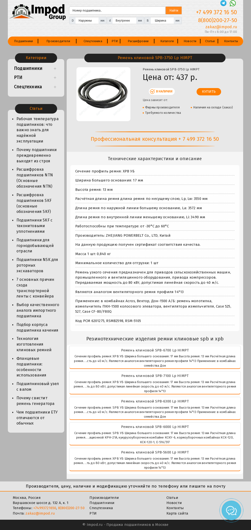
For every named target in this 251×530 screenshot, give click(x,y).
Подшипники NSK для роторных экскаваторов (37, 265)
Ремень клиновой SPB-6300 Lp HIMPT (155, 401)
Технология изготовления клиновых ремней (33, 344)
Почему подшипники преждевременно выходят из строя (36, 155)
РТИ (115, 41)
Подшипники (23, 41)
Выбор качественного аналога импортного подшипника (37, 310)
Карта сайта (177, 513)
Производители (58, 41)
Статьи (210, 41)
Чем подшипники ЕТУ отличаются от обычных (37, 418)
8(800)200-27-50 (71, 508)
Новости (190, 41)
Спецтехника (93, 41)
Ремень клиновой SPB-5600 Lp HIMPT (155, 452)
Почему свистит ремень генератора (35, 401)
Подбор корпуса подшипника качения (37, 327)
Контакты (231, 41)
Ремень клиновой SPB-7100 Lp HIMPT (155, 376)
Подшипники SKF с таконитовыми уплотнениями (34, 226)
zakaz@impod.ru (40, 513)
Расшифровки (138, 41)
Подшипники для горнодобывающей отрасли (35, 246)
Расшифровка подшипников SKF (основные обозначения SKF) (33, 203)
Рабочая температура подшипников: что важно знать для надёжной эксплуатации (37, 129)
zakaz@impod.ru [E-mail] (221, 27)
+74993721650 (44, 508)
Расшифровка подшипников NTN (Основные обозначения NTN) (34, 178)
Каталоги (167, 41)
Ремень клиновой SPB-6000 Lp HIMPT (155, 427)
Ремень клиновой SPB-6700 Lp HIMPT (155, 350)
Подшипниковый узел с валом (37, 386)
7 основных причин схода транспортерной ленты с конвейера (35, 288)
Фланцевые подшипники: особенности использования (31, 367)
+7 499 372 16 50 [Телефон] (216, 12)
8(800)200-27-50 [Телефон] (217, 20)
